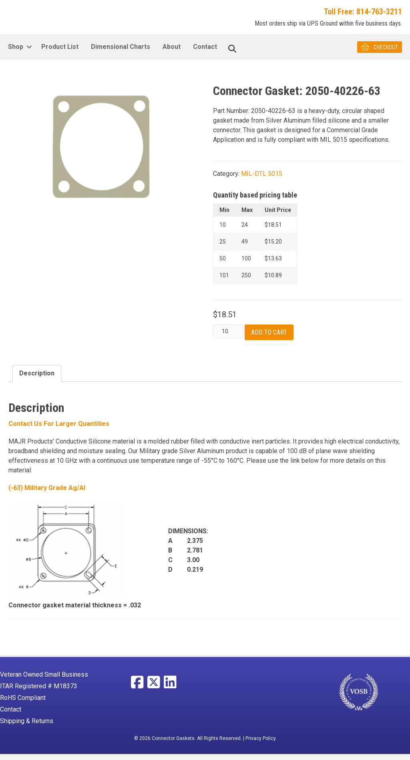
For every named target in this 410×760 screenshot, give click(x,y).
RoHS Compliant (23, 704)
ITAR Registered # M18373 (38, 692)
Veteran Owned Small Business (44, 680)
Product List (59, 52)
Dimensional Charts (120, 52)
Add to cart (269, 338)
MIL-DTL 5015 (261, 179)
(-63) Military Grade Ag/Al (46, 493)
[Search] (232, 55)
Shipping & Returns (26, 727)
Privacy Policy (260, 744)
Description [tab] (36, 379)
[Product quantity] (228, 337)
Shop (15, 52)
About (172, 52)
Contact (205, 52)
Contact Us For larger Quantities (58, 429)
